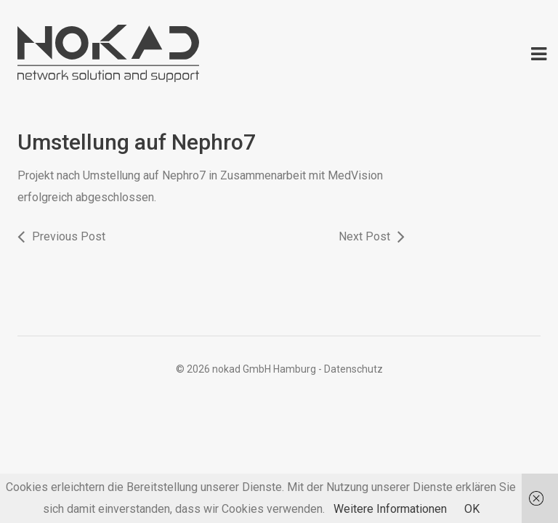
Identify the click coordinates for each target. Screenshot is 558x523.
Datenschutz (353, 369)
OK (472, 509)
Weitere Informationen (390, 509)
